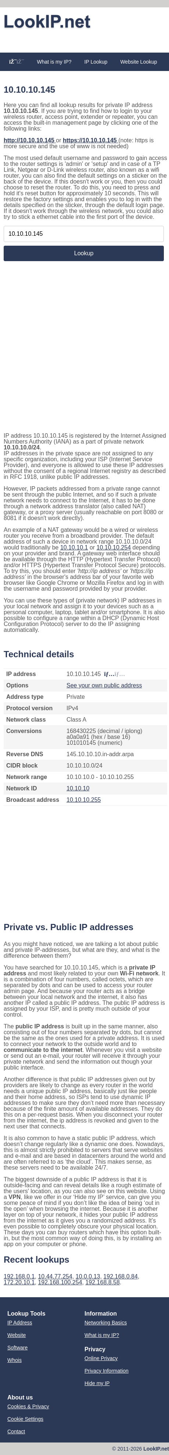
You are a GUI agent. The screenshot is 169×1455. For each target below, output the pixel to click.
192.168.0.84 (120, 1276)
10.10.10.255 (83, 800)
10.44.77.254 (55, 1276)
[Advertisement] (84, 41)
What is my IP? (54, 62)
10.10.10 (77, 788)
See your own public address (104, 685)
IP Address (19, 1323)
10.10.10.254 (114, 547)
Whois (14, 1360)
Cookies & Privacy (28, 1406)
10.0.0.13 (88, 1276)
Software (17, 1348)
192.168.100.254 (60, 1282)
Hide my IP (96, 1383)
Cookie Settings (25, 1419)
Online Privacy (101, 1358)
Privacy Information (106, 1371)
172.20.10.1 (19, 1282)
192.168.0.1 (19, 1276)
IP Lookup (96, 62)
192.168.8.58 (102, 1282)
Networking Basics (105, 1323)
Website (16, 1335)
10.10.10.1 (74, 547)
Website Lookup (138, 62)
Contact (16, 1431)
